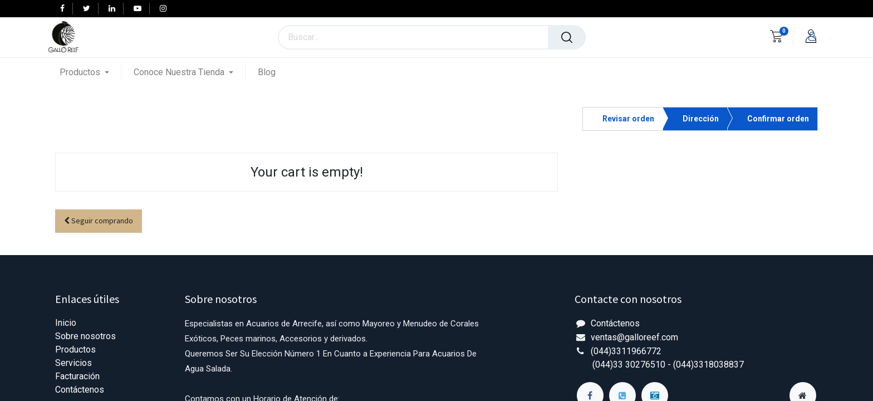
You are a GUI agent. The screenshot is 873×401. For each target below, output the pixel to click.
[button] (98, 221)
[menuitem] (267, 72)
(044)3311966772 (626, 351)
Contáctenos (79, 389)
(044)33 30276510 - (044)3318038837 (668, 364)
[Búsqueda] (567, 37)
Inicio (65, 322)
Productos (75, 349)
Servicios (73, 363)
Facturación (77, 376)
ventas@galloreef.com (634, 337)
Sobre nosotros (85, 336)
